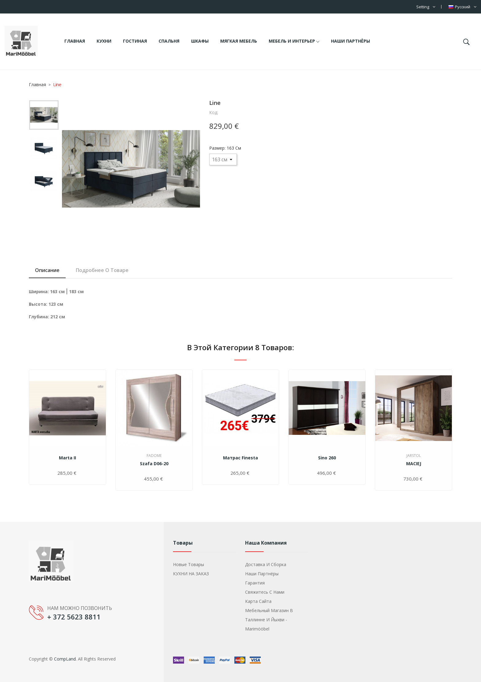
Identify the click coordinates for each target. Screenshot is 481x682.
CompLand (65, 659)
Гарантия (255, 583)
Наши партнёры (262, 574)
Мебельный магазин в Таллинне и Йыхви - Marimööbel (269, 619)
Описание (47, 270)
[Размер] (223, 159)
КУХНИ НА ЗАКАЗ (191, 574)
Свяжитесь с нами (264, 592)
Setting (422, 7)
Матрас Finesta (240, 458)
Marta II (67, 458)
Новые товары (188, 564)
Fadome (154, 455)
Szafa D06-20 (154, 463)
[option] (44, 116)
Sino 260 (327, 458)
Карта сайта (258, 601)
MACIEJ (413, 463)
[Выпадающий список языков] (462, 7)
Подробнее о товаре (102, 270)
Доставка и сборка (265, 564)
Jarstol (413, 455)
